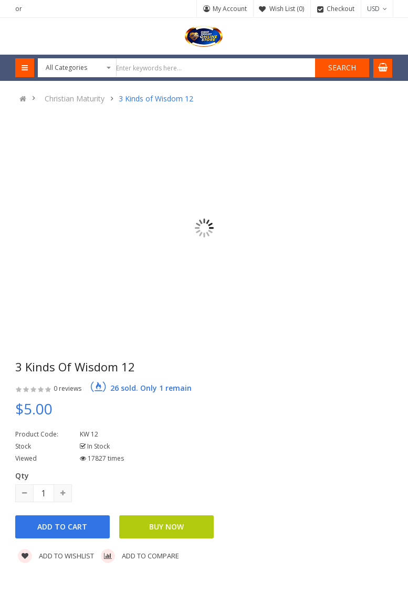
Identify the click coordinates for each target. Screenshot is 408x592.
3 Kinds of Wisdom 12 (156, 99)
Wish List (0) (286, 8)
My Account (230, 8)
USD (377, 8)
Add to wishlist (56, 555)
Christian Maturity (74, 99)
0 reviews (67, 388)
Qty (22, 476)
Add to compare (140, 555)
